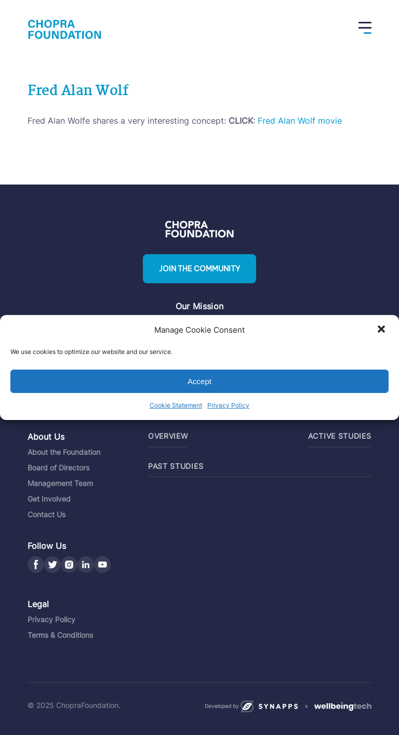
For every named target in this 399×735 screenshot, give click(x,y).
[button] (382, 330)
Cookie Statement (176, 405)
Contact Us (46, 514)
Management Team (60, 483)
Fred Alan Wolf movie (300, 120)
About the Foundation (64, 452)
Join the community (199, 268)
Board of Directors (58, 467)
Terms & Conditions (60, 635)
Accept (199, 381)
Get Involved (49, 498)
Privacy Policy (228, 405)
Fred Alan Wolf (78, 91)
